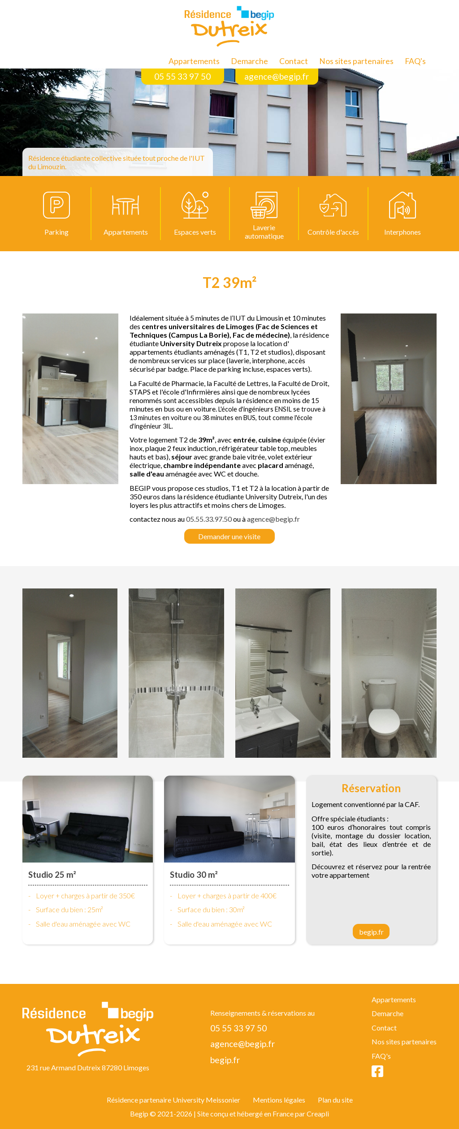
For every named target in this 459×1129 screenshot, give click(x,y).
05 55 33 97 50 (182, 76)
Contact (293, 61)
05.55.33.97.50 (209, 519)
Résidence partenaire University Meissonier (173, 1099)
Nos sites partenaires (356, 61)
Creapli (318, 1113)
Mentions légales (279, 1099)
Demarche (249, 61)
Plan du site (335, 1099)
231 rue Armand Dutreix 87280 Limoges (87, 1067)
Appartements (194, 61)
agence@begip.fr (276, 76)
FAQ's (415, 61)
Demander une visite (229, 536)
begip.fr (371, 931)
